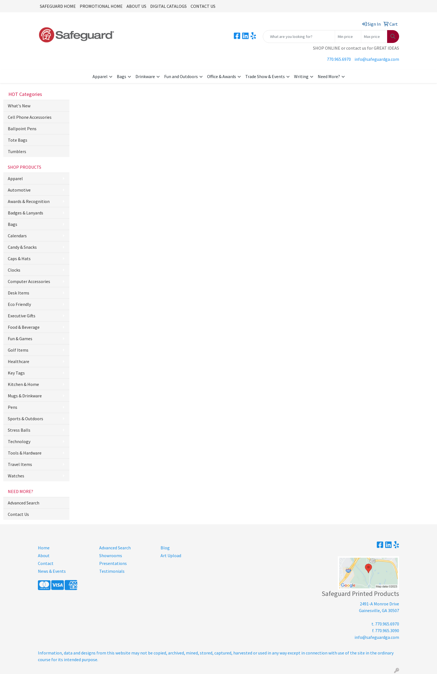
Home (44, 547)
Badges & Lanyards (25, 213)
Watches (16, 476)
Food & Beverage (24, 327)
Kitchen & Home (23, 384)
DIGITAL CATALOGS (168, 6)
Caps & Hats (19, 258)
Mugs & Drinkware (25, 395)
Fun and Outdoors (181, 76)
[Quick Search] (299, 36)
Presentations (113, 563)
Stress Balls (19, 430)
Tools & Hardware (25, 453)
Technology (19, 441)
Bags (121, 76)
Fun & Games (20, 338)
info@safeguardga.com (377, 59)
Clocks (14, 270)
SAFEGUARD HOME (58, 6)
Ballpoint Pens (22, 128)
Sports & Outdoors (25, 418)
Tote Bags (17, 140)
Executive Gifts (21, 315)
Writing (301, 76)
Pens (12, 407)
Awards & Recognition (29, 201)
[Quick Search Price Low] (348, 36)
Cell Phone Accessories (30, 117)
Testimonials (112, 571)
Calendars (17, 235)
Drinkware (145, 76)
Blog (165, 547)
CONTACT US (203, 6)
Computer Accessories (29, 281)
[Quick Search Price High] (374, 36)
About (44, 555)
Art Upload (171, 555)
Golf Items (18, 350)
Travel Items (20, 464)
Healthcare (18, 361)
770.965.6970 (339, 59)
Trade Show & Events (265, 76)
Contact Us (18, 514)
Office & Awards (221, 76)
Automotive (19, 190)
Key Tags (16, 373)
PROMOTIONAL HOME (101, 6)
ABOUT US (136, 6)
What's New (19, 105)
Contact (46, 563)
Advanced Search (23, 503)
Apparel (100, 76)
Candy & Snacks (22, 247)
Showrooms (110, 555)
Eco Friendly (19, 304)
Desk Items (18, 293)
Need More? (329, 76)
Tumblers (17, 151)
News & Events (52, 571)
